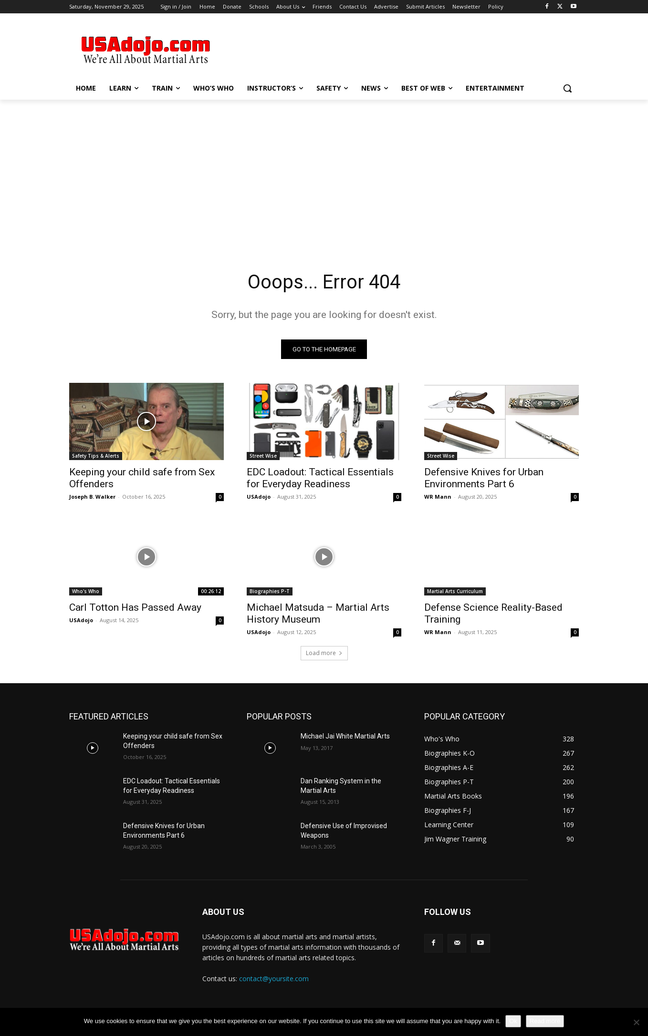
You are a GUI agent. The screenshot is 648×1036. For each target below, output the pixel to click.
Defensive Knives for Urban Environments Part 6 (483, 478)
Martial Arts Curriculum (455, 591)
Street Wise (263, 455)
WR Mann (437, 496)
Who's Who (85, 591)
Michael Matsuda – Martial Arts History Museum (318, 613)
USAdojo (259, 496)
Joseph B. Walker (92, 496)
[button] (567, 88)
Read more (545, 1021)
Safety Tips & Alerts (95, 455)
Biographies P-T (270, 591)
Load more (324, 653)
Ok (513, 1021)
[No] (636, 1022)
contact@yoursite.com (274, 978)
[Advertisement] (395, 48)
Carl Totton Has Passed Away (135, 607)
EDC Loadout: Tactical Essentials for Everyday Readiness (320, 478)
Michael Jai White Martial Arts (345, 736)
